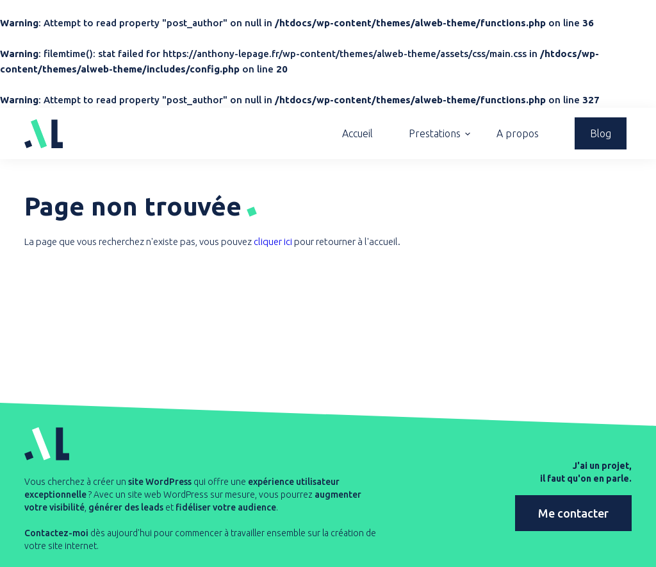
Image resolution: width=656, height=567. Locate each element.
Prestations (435, 133)
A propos (517, 133)
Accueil (357, 133)
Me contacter (573, 513)
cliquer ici (273, 241)
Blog (600, 133)
